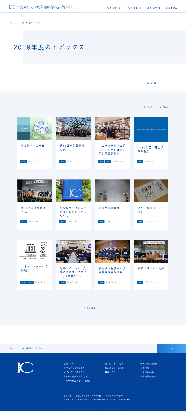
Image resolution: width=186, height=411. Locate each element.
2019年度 (151, 82)
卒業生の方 (110, 372)
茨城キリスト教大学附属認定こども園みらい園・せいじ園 (89, 399)
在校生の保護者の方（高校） (77, 381)
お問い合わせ (125, 399)
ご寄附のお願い (147, 372)
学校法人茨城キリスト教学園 (88, 395)
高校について (154, 8)
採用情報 (144, 367)
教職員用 (67, 395)
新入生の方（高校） (114, 367)
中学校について (134, 8)
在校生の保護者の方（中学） (77, 376)
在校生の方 (171, 8)
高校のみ (164, 106)
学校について (114, 8)
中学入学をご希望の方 (74, 367)
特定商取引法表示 (148, 376)
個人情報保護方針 (148, 363)
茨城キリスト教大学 (114, 395)
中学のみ (148, 106)
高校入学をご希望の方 (74, 372)
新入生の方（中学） (114, 363)
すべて (133, 106)
